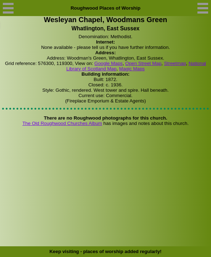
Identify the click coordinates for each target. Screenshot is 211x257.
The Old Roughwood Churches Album (62, 123)
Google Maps (108, 63)
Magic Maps (132, 68)
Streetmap (175, 63)
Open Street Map (143, 63)
